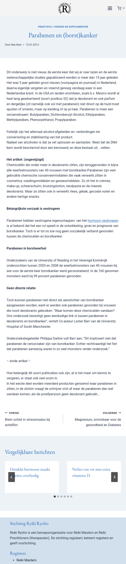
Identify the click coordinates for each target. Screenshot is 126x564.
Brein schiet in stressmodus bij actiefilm (32, 418)
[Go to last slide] (11, 477)
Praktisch (45, 26)
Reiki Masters (27, 560)
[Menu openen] (110, 8)
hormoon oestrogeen (103, 221)
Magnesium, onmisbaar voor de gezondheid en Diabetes (93, 418)
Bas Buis (16, 44)
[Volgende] (114, 477)
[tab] (55, 496)
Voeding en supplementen (71, 26)
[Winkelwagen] (121, 8)
